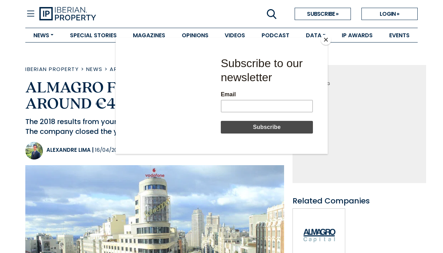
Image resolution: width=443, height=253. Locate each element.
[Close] (326, 39)
